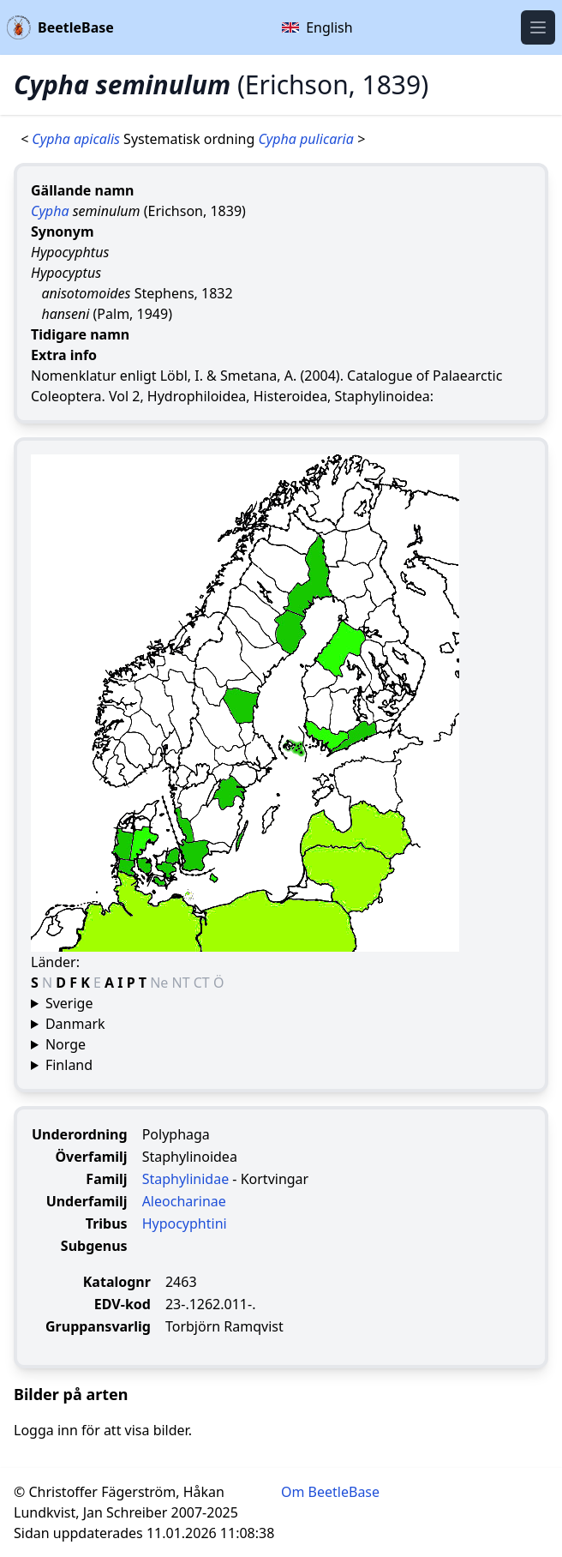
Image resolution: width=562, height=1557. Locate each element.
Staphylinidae (186, 1178)
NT (183, 982)
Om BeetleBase (330, 1491)
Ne (160, 982)
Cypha (50, 210)
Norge (65, 1044)
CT (203, 982)
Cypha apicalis (77, 138)
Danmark (75, 1023)
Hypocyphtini (184, 1223)
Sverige (69, 1003)
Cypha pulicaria (307, 138)
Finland (69, 1064)
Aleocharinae (184, 1201)
